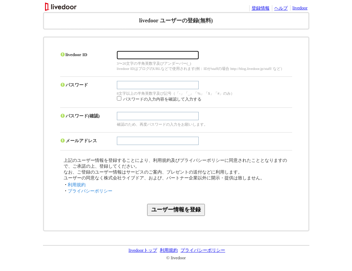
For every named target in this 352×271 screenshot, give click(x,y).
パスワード (77, 84)
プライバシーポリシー (90, 191)
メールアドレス (81, 140)
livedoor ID (77, 54)
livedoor (300, 7)
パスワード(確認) (83, 115)
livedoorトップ (143, 250)
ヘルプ (281, 8)
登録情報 (261, 8)
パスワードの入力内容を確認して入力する (162, 99)
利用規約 (77, 184)
